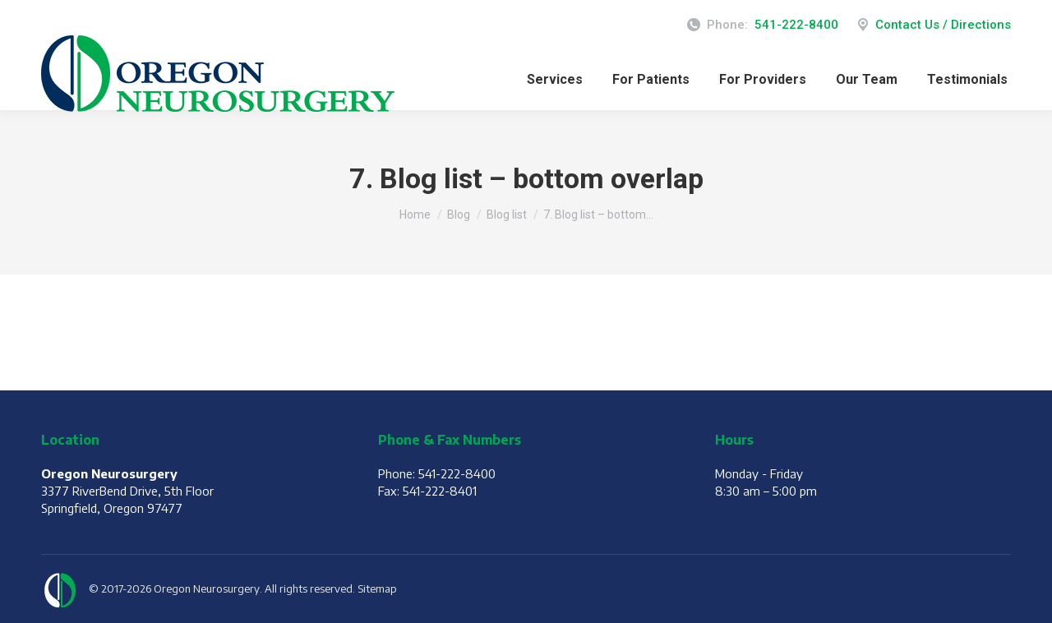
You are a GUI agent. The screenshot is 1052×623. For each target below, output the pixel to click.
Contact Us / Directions (933, 25)
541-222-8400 (796, 24)
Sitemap (377, 588)
